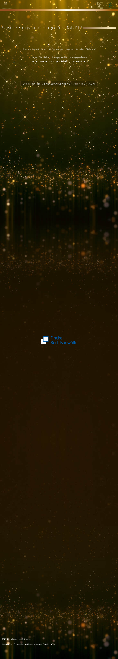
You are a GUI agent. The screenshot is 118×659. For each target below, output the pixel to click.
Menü (8, 7)
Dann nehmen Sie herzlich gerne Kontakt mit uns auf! (59, 83)
